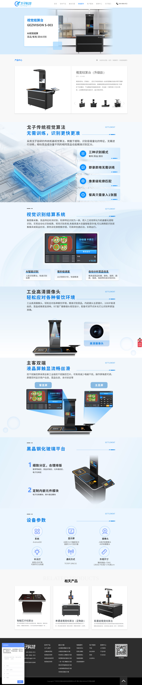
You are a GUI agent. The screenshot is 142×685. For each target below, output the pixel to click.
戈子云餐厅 (47, 648)
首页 (55, 4)
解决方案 (72, 4)
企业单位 (92, 658)
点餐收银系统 (48, 651)
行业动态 (103, 655)
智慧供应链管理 (49, 658)
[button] (124, 103)
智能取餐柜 (80, 658)
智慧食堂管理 (48, 661)
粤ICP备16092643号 (83, 681)
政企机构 (92, 651)
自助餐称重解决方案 (64, 648)
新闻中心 (99, 4)
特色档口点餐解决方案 (65, 655)
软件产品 (63, 4)
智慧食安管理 (48, 655)
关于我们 (108, 4)
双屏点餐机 (80, 651)
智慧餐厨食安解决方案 (65, 658)
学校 (90, 648)
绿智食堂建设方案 (64, 672)
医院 (90, 655)
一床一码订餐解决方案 (65, 661)
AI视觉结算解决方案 (64, 651)
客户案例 (90, 4)
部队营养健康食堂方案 (65, 665)
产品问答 (103, 651)
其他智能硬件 (123, 60)
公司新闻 (103, 648)
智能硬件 (81, 4)
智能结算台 (80, 648)
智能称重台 (80, 655)
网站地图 (92, 681)
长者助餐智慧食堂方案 (65, 668)
